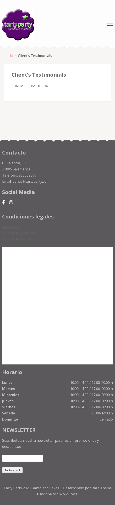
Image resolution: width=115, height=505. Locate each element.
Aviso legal (11, 227)
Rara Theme (102, 488)
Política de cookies (17, 239)
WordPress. (68, 494)
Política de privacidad (19, 233)
